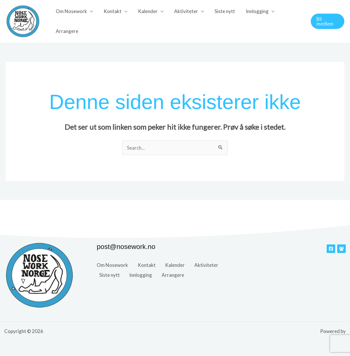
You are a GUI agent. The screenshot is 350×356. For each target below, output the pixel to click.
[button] (327, 21)
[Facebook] (331, 248)
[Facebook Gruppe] (341, 248)
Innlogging (251, 11)
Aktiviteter (182, 11)
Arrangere (66, 31)
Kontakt (111, 11)
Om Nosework (71, 11)
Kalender (145, 11)
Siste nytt (219, 11)
